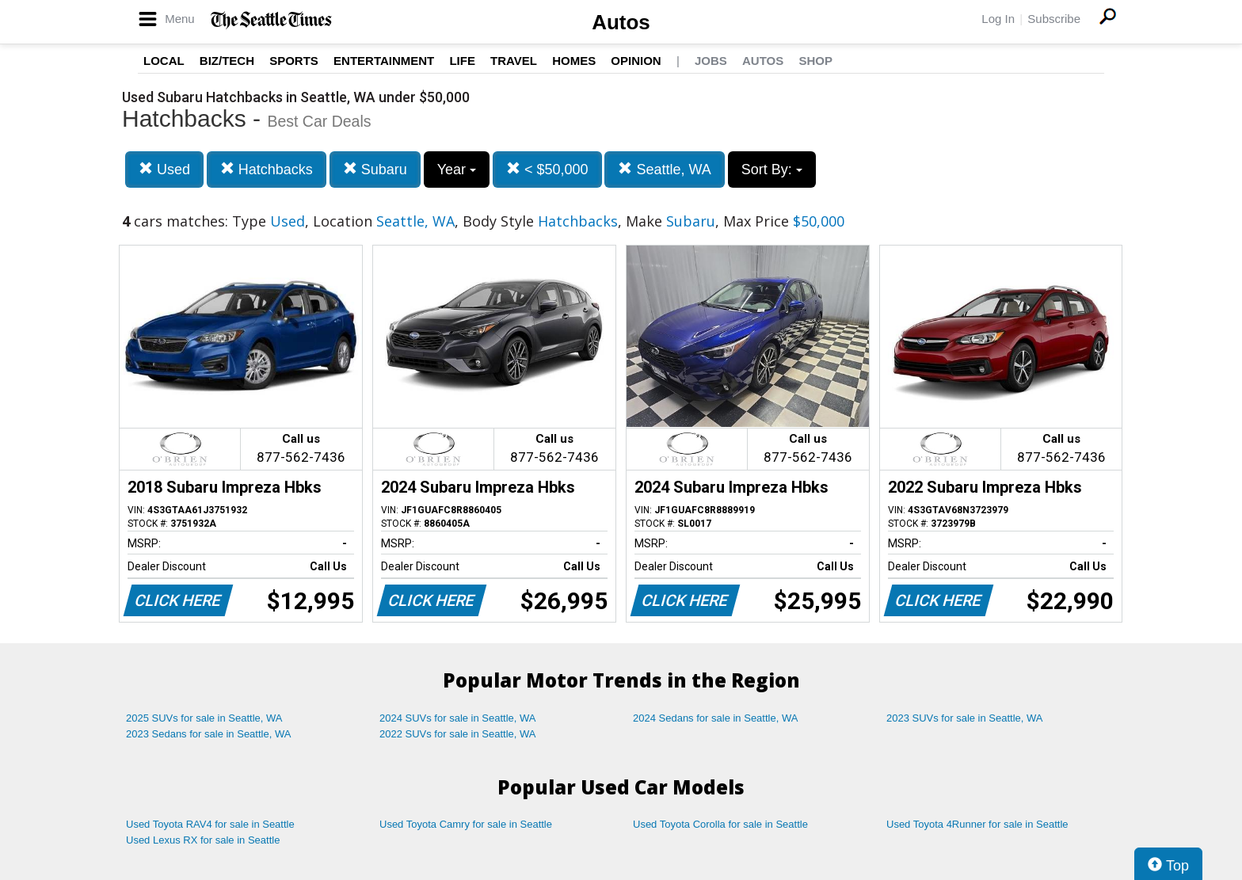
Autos (621, 22)
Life (462, 60)
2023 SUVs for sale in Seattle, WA (964, 718)
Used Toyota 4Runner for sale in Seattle (977, 824)
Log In (998, 18)
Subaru (375, 169)
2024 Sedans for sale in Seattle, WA (715, 718)
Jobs (711, 60)
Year (456, 169)
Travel (513, 60)
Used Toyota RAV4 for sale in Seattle (210, 824)
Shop (815, 60)
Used (164, 169)
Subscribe (1053, 18)
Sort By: (771, 169)
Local (164, 60)
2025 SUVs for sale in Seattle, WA (204, 718)
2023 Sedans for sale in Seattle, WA (208, 734)
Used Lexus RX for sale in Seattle (203, 840)
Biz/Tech (227, 60)
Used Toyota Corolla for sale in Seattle (720, 824)
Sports (293, 60)
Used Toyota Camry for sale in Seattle (465, 824)
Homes (574, 60)
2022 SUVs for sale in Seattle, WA (457, 734)
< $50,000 (547, 169)
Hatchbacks (266, 169)
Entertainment (383, 60)
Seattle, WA (664, 169)
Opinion (636, 60)
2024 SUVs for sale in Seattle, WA (457, 718)
